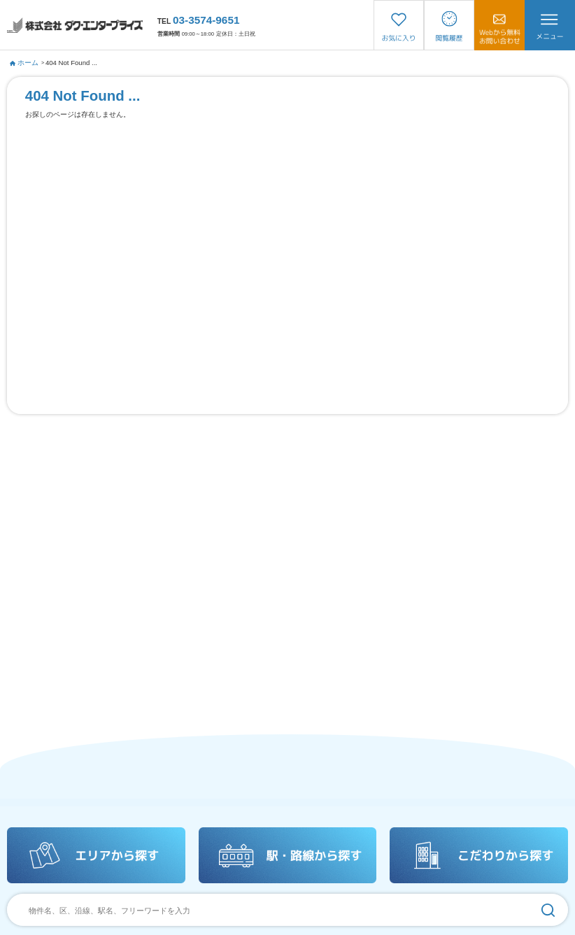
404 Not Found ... (71, 62)
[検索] (548, 910)
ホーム (24, 62)
